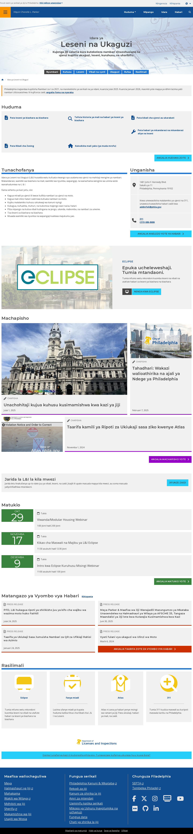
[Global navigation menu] (5, 12)
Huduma (129, 12)
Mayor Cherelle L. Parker (26, 12)
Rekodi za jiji (78, 788)
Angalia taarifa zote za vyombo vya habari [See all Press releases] (145, 649)
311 (141, 219)
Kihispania (175, 3)
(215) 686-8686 (147, 222)
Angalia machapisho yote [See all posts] (170, 459)
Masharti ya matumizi (76, 830)
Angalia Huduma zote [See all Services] (173, 158)
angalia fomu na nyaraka (59, 92)
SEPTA (136, 783)
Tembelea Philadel (145, 788)
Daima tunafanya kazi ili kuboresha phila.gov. (96, 755)
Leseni (80, 72)
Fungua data (78, 817)
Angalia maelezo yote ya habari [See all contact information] (161, 234)
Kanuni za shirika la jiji (85, 793)
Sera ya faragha (111, 830)
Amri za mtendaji (81, 798)
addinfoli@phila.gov (150, 206)
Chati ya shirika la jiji (84, 822)
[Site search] (190, 12)
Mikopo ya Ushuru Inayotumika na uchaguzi (93, 810)
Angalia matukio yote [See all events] (172, 581)
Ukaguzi (114, 72)
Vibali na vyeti (97, 72)
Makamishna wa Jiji (17, 814)
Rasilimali (141, 72)
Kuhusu (67, 72)
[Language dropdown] (188, 3)
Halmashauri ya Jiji (17, 788)
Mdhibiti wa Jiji (14, 804)
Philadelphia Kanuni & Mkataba (91, 783)
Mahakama (12, 793)
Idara (164, 12)
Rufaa (127, 72)
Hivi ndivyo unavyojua (51, 3)
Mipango (149, 12)
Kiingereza (161, 3)
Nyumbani (52, 72)
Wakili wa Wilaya (16, 798)
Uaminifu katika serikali (86, 803)
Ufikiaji (124, 830)
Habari (178, 12)
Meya (8, 783)
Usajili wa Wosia (15, 819)
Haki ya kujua (95, 830)
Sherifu (9, 809)
